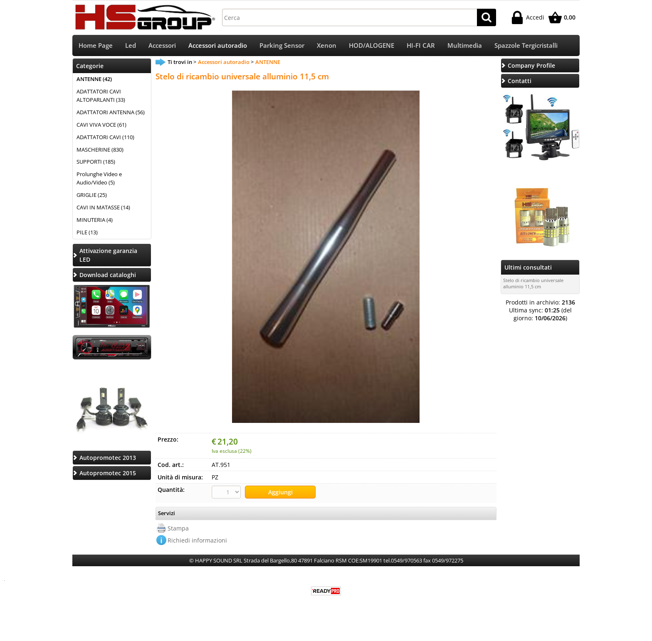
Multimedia (464, 46)
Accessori (162, 46)
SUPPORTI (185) (96, 163)
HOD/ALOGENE (371, 46)
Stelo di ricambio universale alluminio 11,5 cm (533, 284)
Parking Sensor (281, 46)
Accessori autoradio (217, 46)
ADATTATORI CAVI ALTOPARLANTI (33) (101, 96)
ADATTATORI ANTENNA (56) (111, 113)
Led (130, 46)
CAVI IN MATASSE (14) (103, 208)
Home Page (96, 46)
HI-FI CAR (421, 46)
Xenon (326, 46)
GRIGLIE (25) (92, 195)
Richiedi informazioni (197, 541)
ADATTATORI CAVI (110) (105, 138)
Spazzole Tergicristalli (526, 46)
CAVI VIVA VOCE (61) (101, 125)
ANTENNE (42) (94, 80)
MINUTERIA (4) (95, 220)
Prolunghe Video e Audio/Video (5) (99, 179)
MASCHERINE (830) (100, 150)
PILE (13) (87, 233)
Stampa (178, 529)
